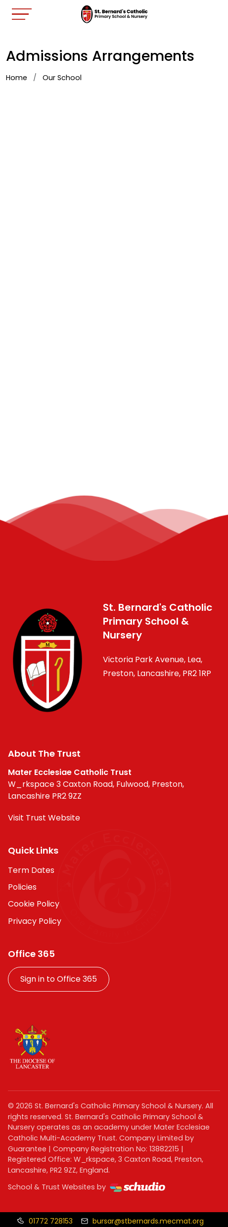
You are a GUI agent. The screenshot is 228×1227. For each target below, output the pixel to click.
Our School (62, 78)
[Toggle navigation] (22, 14)
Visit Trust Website (44, 817)
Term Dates (31, 870)
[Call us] (45, 1221)
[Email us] (142, 1221)
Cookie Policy (33, 903)
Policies (22, 887)
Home (16, 78)
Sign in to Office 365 (58, 979)
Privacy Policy (34, 921)
